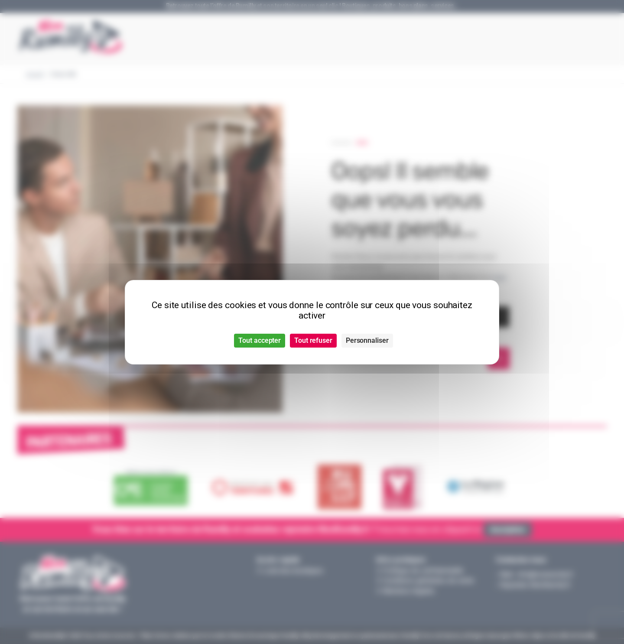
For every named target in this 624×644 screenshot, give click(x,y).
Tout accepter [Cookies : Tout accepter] (259, 340)
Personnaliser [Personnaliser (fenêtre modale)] (367, 340)
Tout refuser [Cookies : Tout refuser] (313, 340)
